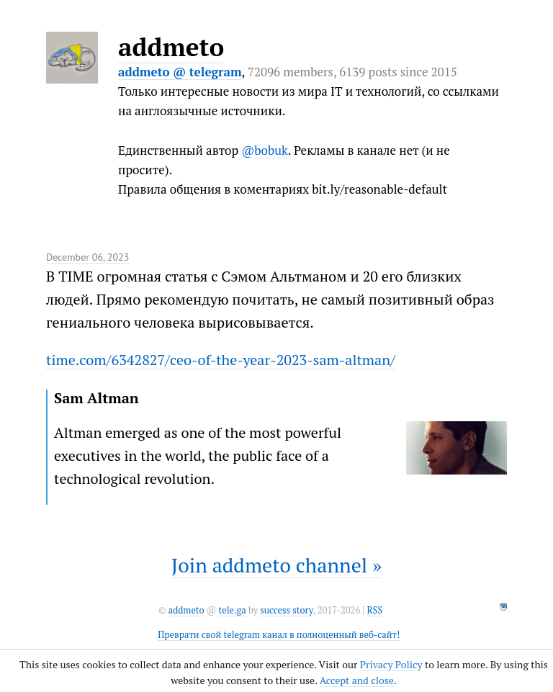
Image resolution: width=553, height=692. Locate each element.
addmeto (171, 46)
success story (286, 610)
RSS (374, 610)
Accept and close (357, 680)
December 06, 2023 (87, 257)
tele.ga (232, 610)
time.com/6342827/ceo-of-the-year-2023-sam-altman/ (220, 359)
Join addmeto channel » (276, 565)
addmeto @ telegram (180, 71)
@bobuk (264, 150)
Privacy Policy (391, 664)
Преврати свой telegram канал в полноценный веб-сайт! (279, 635)
